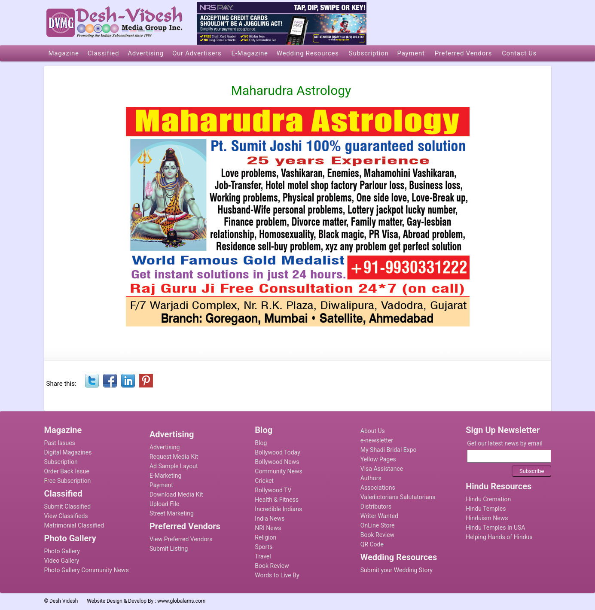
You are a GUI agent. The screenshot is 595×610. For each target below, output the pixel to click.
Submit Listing (169, 548)
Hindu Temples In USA (495, 527)
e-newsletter (376, 440)
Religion (265, 537)
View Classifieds (66, 515)
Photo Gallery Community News (86, 570)
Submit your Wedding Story (396, 570)
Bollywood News (277, 461)
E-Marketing (165, 475)
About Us (372, 430)
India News (269, 518)
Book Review (272, 565)
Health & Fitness (277, 499)
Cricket (264, 480)
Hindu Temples (486, 508)
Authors (370, 478)
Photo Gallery (62, 551)
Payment (161, 485)
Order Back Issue (66, 471)
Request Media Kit (174, 456)
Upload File (164, 503)
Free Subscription (67, 480)
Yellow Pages (378, 459)
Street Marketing (172, 513)
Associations (377, 487)
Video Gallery (61, 560)
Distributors (376, 506)
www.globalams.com (181, 601)
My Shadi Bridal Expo (388, 449)
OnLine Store (377, 525)
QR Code (372, 544)
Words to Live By (277, 575)
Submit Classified (67, 506)
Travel (263, 556)
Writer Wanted (379, 515)
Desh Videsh (63, 601)
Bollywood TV (273, 490)
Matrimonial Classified (74, 525)
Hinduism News (487, 518)
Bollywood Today (277, 452)
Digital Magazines (68, 452)
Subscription (61, 461)
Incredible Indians (278, 509)
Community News (278, 471)
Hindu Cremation (488, 499)
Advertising (165, 447)
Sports (263, 546)
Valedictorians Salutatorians (398, 497)
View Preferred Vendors (181, 539)
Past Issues (59, 442)
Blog (261, 442)
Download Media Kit (176, 494)
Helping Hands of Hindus (499, 537)
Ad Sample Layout (174, 466)
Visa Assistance (381, 468)
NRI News (268, 528)
